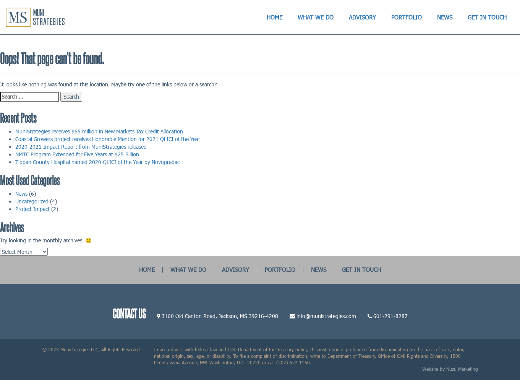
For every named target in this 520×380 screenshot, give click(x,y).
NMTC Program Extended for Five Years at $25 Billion (77, 154)
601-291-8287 (390, 316)
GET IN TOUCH (361, 269)
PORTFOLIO (280, 269)
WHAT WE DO (188, 269)
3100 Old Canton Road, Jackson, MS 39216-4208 (220, 316)
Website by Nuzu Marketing (450, 369)
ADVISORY (235, 269)
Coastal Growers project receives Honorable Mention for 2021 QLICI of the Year (107, 139)
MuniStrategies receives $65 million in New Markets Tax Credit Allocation (99, 131)
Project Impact (32, 209)
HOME (147, 269)
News (21, 193)
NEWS (318, 269)
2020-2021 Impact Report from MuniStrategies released (81, 146)
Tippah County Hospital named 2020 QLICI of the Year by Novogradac (97, 162)
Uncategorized (32, 201)
